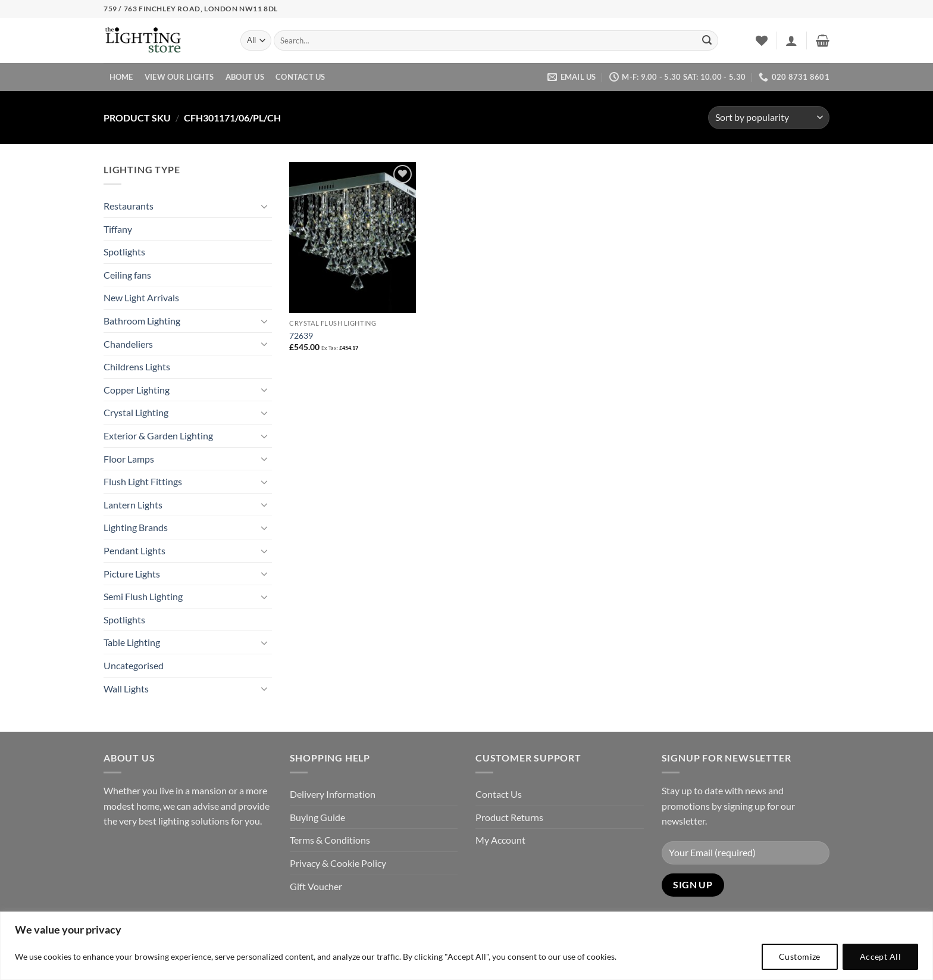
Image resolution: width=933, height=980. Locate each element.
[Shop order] (768, 117)
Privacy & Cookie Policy (338, 863)
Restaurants (129, 205)
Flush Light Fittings (143, 481)
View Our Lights (179, 77)
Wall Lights (126, 688)
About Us (245, 77)
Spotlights (124, 251)
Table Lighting (132, 642)
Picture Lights (132, 573)
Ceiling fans (127, 274)
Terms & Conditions (330, 839)
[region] (466, 946)
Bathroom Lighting (142, 320)
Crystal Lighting (136, 412)
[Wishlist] (762, 40)
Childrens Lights (137, 366)
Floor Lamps (129, 458)
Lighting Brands (136, 527)
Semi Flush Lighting (143, 596)
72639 (301, 335)
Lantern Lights (133, 504)
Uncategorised (134, 665)
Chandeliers (128, 343)
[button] (791, 40)
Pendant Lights (134, 550)
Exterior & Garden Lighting (158, 435)
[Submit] (707, 40)
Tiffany (118, 229)
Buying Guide (317, 817)
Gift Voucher (316, 886)
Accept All (880, 956)
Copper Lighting (137, 389)
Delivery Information (332, 794)
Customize (800, 956)
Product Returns (509, 817)
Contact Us (300, 77)
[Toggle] (265, 206)
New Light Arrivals (141, 297)
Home (121, 77)
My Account (500, 839)
